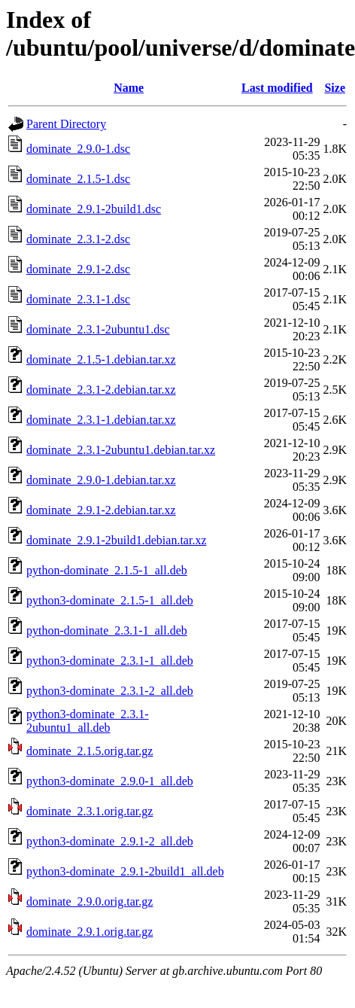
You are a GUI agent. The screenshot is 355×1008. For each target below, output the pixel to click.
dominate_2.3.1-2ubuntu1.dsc (98, 329)
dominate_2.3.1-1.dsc (78, 299)
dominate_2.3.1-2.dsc (78, 239)
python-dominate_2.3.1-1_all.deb (106, 630)
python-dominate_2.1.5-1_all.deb (106, 570)
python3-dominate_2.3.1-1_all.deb (109, 660)
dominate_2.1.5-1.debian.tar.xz (101, 359)
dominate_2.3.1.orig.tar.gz (89, 811)
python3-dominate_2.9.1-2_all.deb (109, 841)
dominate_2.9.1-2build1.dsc (93, 209)
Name (129, 87)
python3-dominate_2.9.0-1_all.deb (109, 781)
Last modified (277, 87)
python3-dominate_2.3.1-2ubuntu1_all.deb (87, 721)
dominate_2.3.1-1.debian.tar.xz (101, 419)
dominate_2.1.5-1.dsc (78, 178)
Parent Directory (66, 123)
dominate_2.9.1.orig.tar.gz (89, 931)
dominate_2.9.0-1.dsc (78, 148)
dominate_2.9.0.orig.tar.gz (89, 901)
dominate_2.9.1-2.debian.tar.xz (101, 510)
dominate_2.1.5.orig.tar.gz (89, 751)
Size (334, 87)
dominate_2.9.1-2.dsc (78, 269)
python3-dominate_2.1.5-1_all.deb (109, 600)
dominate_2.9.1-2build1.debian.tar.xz (116, 540)
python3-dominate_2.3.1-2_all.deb (109, 690)
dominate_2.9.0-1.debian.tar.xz (101, 480)
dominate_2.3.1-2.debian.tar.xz (101, 389)
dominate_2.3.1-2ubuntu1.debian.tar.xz (120, 449)
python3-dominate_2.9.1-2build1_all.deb (125, 871)
